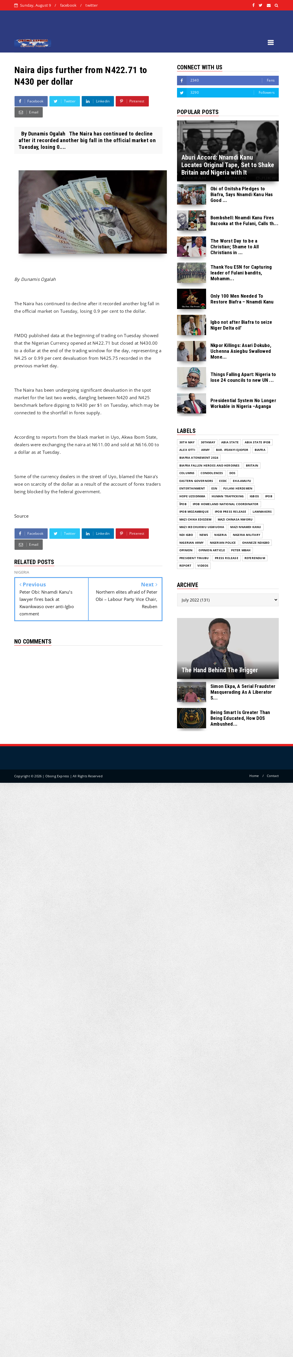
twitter (91, 5)
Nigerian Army (191, 543)
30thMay (208, 442)
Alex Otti (187, 450)
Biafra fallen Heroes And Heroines (209, 465)
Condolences (212, 473)
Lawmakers (262, 512)
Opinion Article (212, 550)
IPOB (268, 496)
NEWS (203, 535)
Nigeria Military (246, 535)
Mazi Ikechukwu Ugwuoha (201, 527)
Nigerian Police (223, 543)
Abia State (230, 442)
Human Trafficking (228, 496)
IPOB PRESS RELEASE (230, 512)
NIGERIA (220, 535)
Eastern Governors (196, 481)
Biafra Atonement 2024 (198, 458)
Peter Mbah (241, 550)
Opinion (185, 550)
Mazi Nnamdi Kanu (245, 527)
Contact (273, 775)
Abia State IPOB (257, 442)
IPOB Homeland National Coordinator (226, 504)
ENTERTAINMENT (192, 488)
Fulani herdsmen (237, 488)
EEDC (223, 481)
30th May (187, 442)
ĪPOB (183, 504)
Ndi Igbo (186, 535)
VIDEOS (202, 566)
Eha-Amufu (242, 481)
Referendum (254, 558)
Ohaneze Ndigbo (256, 543)
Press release (226, 558)
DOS (232, 473)
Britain (252, 465)
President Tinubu (194, 558)
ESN (214, 488)
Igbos (254, 496)
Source (21, 516)
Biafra (260, 450)
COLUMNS (186, 473)
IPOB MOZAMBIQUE (194, 512)
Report (185, 566)
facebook (68, 5)
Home (254, 775)
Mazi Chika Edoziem (195, 519)
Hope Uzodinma (192, 496)
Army (205, 450)
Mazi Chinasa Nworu (235, 519)
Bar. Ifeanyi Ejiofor (232, 450)
